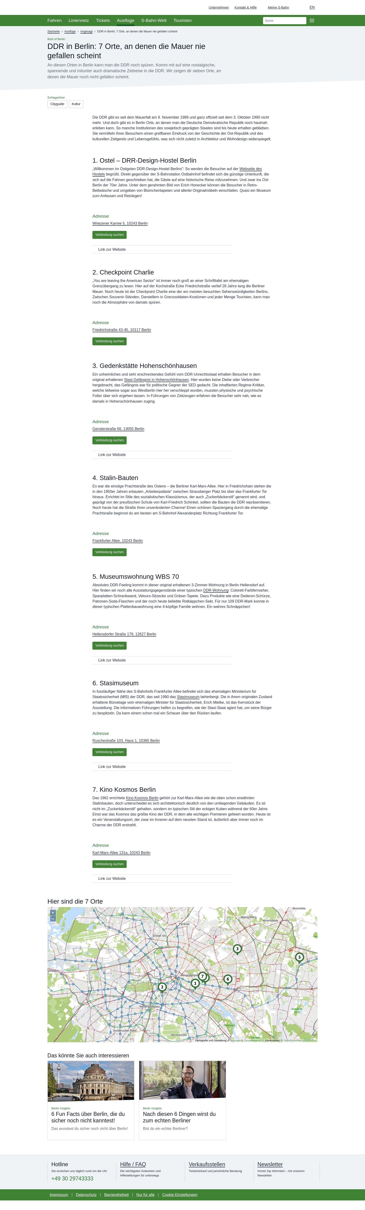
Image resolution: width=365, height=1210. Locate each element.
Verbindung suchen (112, 237)
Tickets (103, 20)
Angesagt (86, 31)
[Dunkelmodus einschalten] (297, 7)
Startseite (53, 31)
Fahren (54, 20)
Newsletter (270, 1174)
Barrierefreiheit (116, 1204)
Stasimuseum (188, 704)
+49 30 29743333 (72, 1188)
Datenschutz (86, 1204)
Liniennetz (79, 20)
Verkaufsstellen (207, 1174)
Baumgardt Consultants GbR (247, 1050)
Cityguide (58, 104)
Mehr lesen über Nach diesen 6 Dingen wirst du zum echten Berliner (182, 1110)
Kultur (80, 104)
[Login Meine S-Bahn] (275, 7)
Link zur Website (112, 252)
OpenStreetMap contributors (300, 1050)
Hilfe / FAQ (133, 1174)
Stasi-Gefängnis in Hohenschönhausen (156, 383)
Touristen (182, 20)
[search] (284, 20)
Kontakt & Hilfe (246, 7)
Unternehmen (219, 7)
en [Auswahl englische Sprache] (312, 7)
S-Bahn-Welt (153, 20)
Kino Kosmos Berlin (142, 806)
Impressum (59, 1204)
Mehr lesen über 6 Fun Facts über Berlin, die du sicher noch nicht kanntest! (91, 1110)
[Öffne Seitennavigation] (312, 20)
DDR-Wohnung (215, 596)
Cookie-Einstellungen (179, 1204)
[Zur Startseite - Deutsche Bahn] (354, 7)
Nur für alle (145, 1204)
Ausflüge (125, 20)
